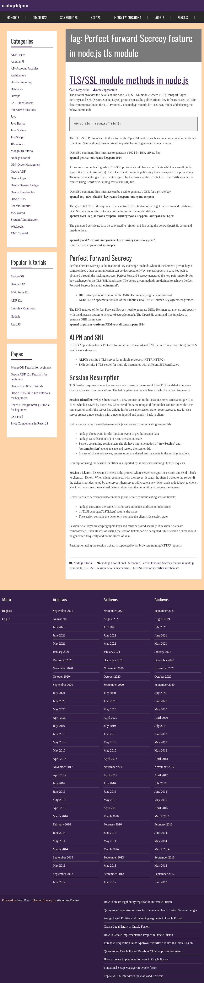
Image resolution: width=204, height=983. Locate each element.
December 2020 (62, 660)
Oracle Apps (18, 178)
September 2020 (63, 684)
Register (7, 610)
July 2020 (59, 693)
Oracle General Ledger (25, 185)
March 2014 (60, 849)
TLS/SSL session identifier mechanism (155, 568)
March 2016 (60, 816)
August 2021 (61, 619)
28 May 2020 (79, 90)
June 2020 (59, 701)
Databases (17, 89)
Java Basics (18, 123)
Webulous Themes (68, 900)
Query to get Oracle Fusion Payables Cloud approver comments (143, 951)
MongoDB (13, 17)
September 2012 (63, 873)
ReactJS (183, 17)
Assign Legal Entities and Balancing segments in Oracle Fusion (143, 918)
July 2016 (59, 783)
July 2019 (59, 725)
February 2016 (62, 824)
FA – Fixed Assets (22, 102)
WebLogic (17, 226)
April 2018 (59, 758)
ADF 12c (95, 17)
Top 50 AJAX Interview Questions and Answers (133, 976)
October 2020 (61, 676)
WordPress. (24, 900)
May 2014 (59, 841)
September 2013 (63, 857)
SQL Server (18, 212)
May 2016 (59, 800)
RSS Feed (17, 416)
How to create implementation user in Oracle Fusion (136, 959)
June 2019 (59, 734)
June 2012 (59, 882)
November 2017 (63, 767)
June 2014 (59, 832)
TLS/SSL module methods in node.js (129, 80)
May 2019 (59, 742)
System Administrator (24, 219)
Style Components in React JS (29, 423)
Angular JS (18, 61)
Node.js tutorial (20, 157)
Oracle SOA (18, 199)
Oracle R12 (40, 17)
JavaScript (17, 137)
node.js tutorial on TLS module (120, 563)
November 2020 (63, 668)
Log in (6, 619)
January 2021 (61, 651)
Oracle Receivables (23, 192)
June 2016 (59, 791)
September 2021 (63, 610)
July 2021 (59, 627)
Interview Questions (127, 17)
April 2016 (59, 808)
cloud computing (21, 82)
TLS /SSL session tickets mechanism (107, 568)
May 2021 (59, 643)
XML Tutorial (19, 233)
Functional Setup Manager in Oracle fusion (130, 967)
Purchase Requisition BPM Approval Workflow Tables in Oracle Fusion (148, 943)
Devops (15, 95)
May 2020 (59, 709)
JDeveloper (18, 144)
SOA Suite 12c (69, 17)
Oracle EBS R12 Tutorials (27, 386)
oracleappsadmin (105, 90)
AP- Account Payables (25, 68)
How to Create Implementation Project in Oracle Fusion (138, 934)
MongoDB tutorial (22, 151)
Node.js (159, 17)
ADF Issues (18, 54)
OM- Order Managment (25, 164)
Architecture (18, 75)
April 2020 (59, 717)
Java (13, 116)
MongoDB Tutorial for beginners (31, 367)
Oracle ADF (18, 171)
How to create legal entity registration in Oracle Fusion (138, 901)
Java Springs (18, 130)
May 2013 (59, 865)
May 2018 (59, 750)
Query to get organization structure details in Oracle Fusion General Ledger (150, 910)
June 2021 (59, 635)
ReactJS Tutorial (21, 206)
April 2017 (59, 775)
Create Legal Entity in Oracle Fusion (126, 926)
